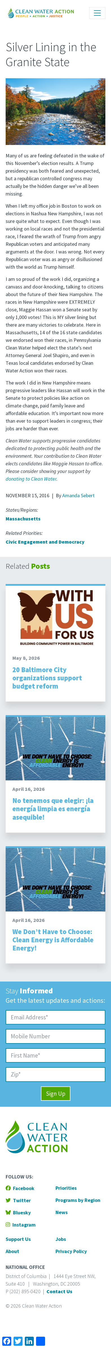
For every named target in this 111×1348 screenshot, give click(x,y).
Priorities (66, 1188)
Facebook (20, 1188)
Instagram (20, 1224)
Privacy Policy (71, 1251)
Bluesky (18, 1212)
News (62, 1212)
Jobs (61, 1239)
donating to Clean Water (31, 479)
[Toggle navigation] (97, 13)
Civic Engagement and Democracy (45, 542)
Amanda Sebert (78, 495)
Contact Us (59, 1291)
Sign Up (55, 1093)
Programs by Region (78, 1200)
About (12, 1251)
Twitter (18, 1200)
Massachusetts (23, 518)
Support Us (18, 1239)
